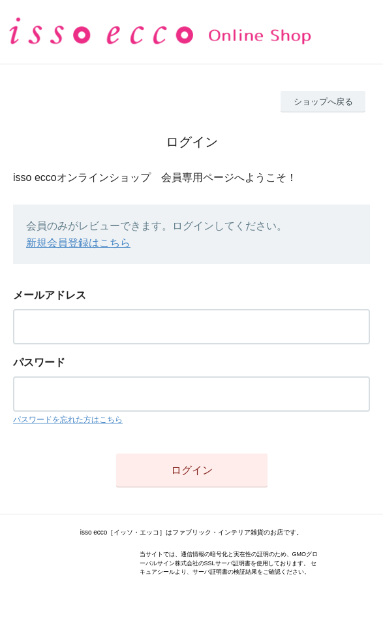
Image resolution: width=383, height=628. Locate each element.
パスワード (39, 362)
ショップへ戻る (323, 102)
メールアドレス (49, 295)
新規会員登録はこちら (78, 242)
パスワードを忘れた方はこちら (68, 419)
